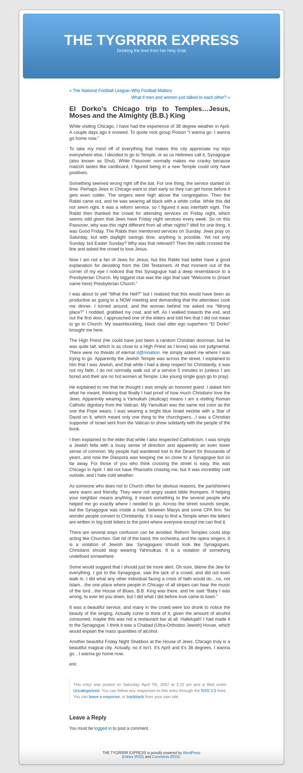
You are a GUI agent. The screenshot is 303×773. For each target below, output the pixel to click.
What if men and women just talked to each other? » (180, 97)
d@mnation (148, 352)
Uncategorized (86, 690)
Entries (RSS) (133, 757)
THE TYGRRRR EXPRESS (151, 40)
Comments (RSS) (166, 757)
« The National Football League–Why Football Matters (120, 90)
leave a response (104, 696)
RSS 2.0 (209, 690)
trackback (135, 696)
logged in (103, 728)
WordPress (191, 753)
